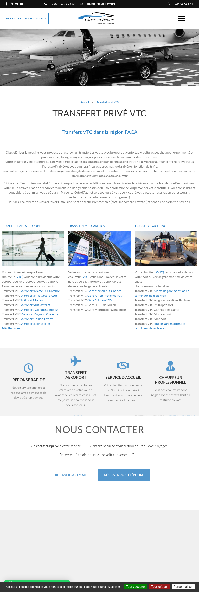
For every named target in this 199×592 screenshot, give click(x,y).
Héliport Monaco (32, 300)
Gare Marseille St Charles (104, 291)
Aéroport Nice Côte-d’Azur (39, 295)
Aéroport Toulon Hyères (37, 319)
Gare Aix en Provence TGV (105, 295)
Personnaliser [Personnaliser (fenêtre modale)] (183, 586)
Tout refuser (159, 586)
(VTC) (19, 277)
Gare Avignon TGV (99, 300)
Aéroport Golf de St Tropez (39, 309)
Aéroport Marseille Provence (40, 291)
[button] (182, 18)
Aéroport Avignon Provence (40, 314)
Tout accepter (135, 586)
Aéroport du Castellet (35, 305)
